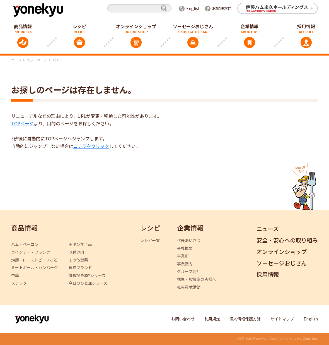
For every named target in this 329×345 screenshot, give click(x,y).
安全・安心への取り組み (287, 240)
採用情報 (268, 274)
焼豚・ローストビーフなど (34, 260)
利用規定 (212, 319)
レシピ (79, 26)
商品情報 (24, 228)
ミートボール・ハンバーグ (34, 267)
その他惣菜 (78, 260)
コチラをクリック (91, 146)
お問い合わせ (183, 319)
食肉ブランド (80, 267)
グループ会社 (188, 271)
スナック (19, 283)
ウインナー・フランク (30, 252)
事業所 (183, 256)
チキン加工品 (80, 244)
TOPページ (22, 123)
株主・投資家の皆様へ (196, 279)
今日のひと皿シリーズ (88, 283)
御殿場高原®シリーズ (87, 275)
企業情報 (249, 26)
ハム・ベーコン (24, 244)
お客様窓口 (222, 8)
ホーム (16, 60)
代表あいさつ (188, 240)
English (193, 8)
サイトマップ (282, 319)
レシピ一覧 (150, 240)
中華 (15, 275)
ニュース (268, 229)
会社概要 (185, 248)
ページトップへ (303, 186)
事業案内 (185, 264)
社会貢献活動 (188, 287)
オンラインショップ (136, 26)
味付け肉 (76, 252)
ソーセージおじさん (193, 26)
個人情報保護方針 (245, 319)
